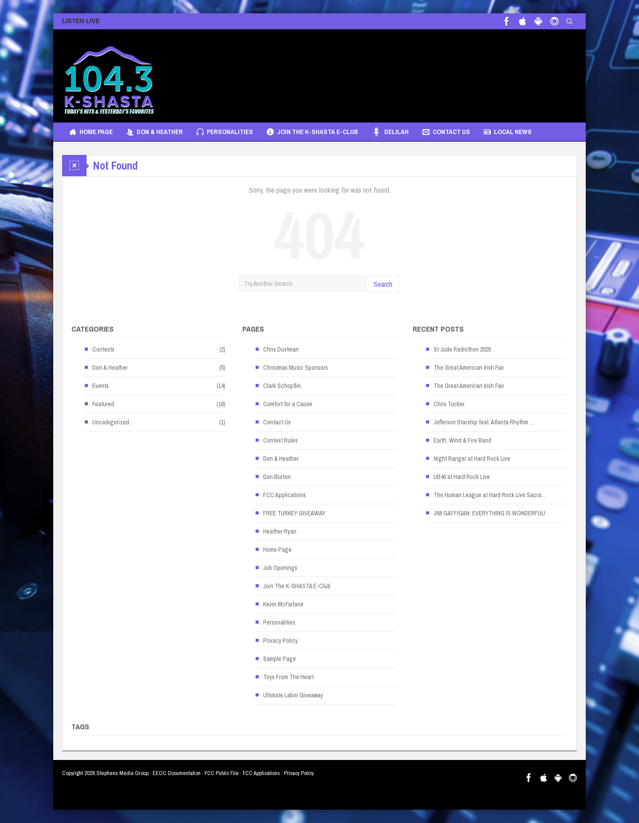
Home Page (91, 132)
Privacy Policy (280, 641)
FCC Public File (222, 773)
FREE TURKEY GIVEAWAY (294, 513)
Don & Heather (154, 132)
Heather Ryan (279, 531)
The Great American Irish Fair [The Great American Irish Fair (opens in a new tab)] (469, 368)
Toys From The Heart (288, 677)
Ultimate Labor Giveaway (293, 695)
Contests (103, 349)
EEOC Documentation (177, 773)
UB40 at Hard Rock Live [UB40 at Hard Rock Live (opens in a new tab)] (462, 477)
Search (383, 284)
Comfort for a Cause (287, 404)
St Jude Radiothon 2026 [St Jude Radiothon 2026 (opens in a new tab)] (462, 349)
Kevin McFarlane (283, 604)
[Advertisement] (415, 71)
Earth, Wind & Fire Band (462, 440)
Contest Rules (280, 440)
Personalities (225, 132)
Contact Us (446, 132)
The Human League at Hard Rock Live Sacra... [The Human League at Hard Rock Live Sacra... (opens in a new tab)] (489, 495)
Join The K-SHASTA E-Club (312, 132)
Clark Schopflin (282, 386)
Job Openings (280, 568)
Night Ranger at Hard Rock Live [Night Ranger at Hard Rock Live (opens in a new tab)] (472, 459)
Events (100, 386)
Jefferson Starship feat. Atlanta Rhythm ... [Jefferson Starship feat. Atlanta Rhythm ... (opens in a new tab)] (483, 422)
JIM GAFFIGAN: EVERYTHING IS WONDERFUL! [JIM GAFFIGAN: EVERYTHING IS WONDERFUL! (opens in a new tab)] (489, 513)
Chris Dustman (281, 349)
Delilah (390, 132)
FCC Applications (284, 495)
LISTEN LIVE (81, 20)
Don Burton (277, 477)
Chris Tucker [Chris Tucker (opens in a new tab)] (449, 404)
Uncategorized (110, 422)
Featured (103, 404)
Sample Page (279, 659)
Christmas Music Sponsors (295, 368)
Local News (508, 132)
